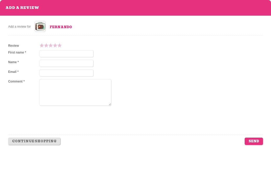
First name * (17, 52)
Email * (13, 72)
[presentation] (79, 124)
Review (13, 46)
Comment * (16, 81)
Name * (13, 62)
